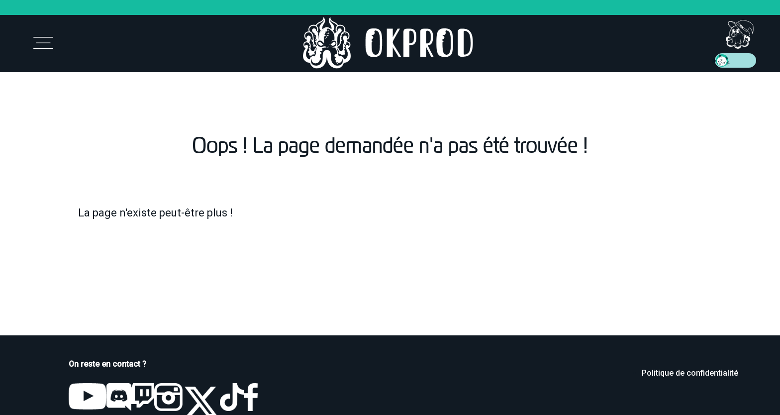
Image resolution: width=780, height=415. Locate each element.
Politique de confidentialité (690, 373)
